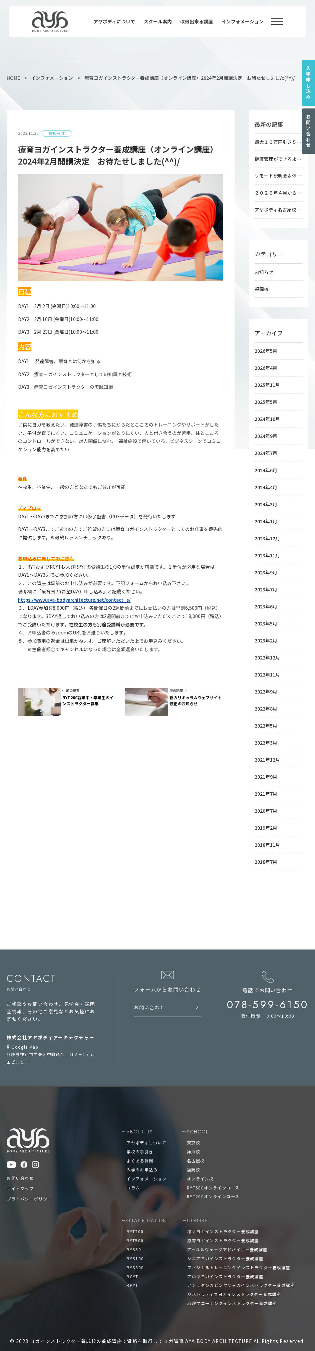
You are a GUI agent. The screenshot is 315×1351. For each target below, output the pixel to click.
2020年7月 (266, 803)
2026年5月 (266, 349)
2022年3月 (266, 736)
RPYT (132, 1277)
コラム (133, 1179)
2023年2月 (266, 635)
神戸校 (193, 1144)
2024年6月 (266, 467)
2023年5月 (266, 618)
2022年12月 (267, 652)
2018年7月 (266, 854)
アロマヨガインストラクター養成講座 (225, 1268)
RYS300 (134, 1259)
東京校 (193, 1135)
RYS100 (134, 1250)
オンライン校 (200, 1170)
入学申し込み (308, 83)
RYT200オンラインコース (213, 1188)
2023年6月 (266, 601)
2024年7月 (266, 450)
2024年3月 (266, 501)
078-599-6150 (268, 997)
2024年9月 (266, 433)
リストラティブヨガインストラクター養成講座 (234, 1285)
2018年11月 (267, 837)
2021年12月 (267, 753)
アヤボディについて (114, 21)
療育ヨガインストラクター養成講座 (223, 1232)
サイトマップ (20, 1181)
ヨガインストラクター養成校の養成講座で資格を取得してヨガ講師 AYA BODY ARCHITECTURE (142, 1332)
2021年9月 (266, 770)
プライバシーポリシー (29, 1191)
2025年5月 (266, 400)
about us (139, 1124)
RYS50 (133, 1241)
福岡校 (262, 287)
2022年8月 (266, 703)
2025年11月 (267, 383)
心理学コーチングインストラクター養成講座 (232, 1294)
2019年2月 (266, 820)
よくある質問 (139, 1153)
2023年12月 (267, 534)
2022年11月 (267, 669)
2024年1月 (266, 517)
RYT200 (134, 1223)
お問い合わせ (308, 131)
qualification (146, 1212)
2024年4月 (266, 484)
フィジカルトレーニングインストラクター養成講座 (238, 1259)
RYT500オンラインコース (213, 1179)
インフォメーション (243, 21)
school (197, 1124)
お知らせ (264, 271)
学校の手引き (139, 1144)
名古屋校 (196, 1153)
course (197, 1212)
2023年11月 (267, 551)
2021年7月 (266, 787)
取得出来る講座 (196, 21)
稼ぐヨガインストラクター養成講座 (223, 1223)
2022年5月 (266, 719)
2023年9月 (266, 568)
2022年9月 (266, 686)
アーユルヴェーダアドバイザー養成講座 (227, 1241)
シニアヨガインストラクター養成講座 (225, 1250)
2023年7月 (266, 585)
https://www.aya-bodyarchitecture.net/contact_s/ (74, 599)
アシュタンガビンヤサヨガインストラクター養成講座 (241, 1277)
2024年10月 (267, 417)
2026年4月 (266, 366)
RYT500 (134, 1232)
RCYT (132, 1268)
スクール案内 (158, 21)
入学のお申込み (142, 1162)
